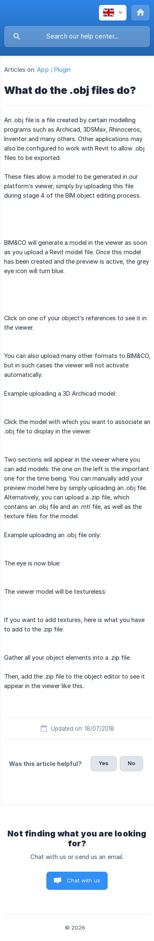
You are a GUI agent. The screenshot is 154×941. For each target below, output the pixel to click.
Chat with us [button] (83, 880)
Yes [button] (103, 763)
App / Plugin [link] (54, 69)
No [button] (131, 763)
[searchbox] (77, 36)
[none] (112, 13)
